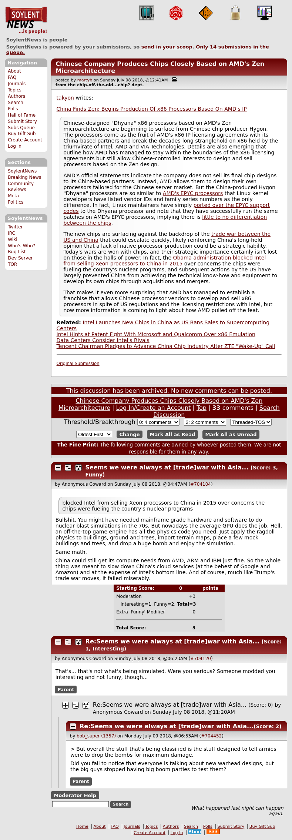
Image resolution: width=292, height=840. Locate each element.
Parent (65, 689)
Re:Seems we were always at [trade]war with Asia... (172, 641)
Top (202, 407)
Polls (13, 108)
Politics (15, 202)
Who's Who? (21, 245)
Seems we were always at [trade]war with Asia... (167, 467)
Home (82, 826)
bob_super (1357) (96, 736)
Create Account (25, 140)
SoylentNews (26, 20)
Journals (17, 83)
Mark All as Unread (231, 434)
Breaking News (24, 177)
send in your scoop (166, 47)
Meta (13, 195)
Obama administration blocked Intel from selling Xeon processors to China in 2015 (164, 261)
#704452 (211, 736)
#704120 (200, 658)
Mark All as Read (172, 434)
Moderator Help (75, 795)
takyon (65, 98)
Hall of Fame (22, 115)
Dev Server (20, 258)
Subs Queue (21, 127)
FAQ (12, 77)
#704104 (200, 484)
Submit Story (22, 121)
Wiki (12, 239)
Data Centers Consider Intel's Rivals (103, 340)
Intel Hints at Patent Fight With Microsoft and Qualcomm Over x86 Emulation (156, 334)
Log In (14, 146)
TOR (12, 264)
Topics (14, 90)
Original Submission (78, 363)
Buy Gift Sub (22, 133)
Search (15, 102)
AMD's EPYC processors (193, 193)
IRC (11, 233)
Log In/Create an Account (153, 407)
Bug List (17, 251)
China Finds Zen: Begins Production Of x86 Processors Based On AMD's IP (152, 109)
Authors (16, 96)
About (14, 71)
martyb (84, 80)
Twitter (15, 227)
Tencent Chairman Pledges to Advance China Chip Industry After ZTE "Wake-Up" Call (166, 346)
